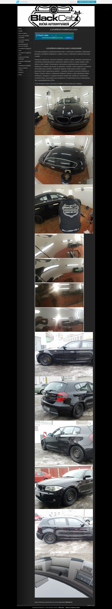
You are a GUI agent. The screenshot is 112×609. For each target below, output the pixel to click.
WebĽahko (24, 2)
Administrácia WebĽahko (38, 607)
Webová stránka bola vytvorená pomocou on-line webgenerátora (53, 602)
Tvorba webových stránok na (54, 607)
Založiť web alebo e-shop (86, 2)
